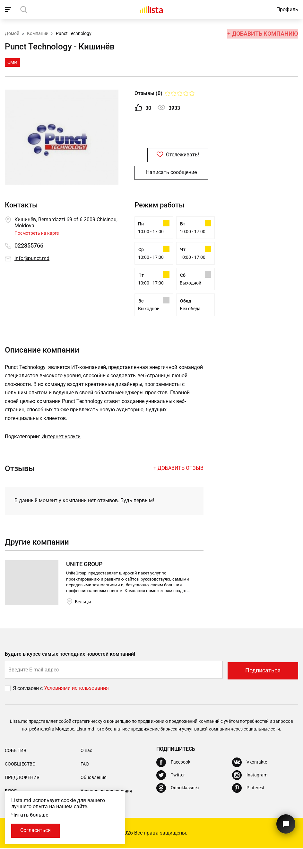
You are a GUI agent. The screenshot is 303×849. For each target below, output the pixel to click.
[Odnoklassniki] (177, 788)
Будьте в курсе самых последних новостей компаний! (70, 656)
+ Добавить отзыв (178, 470)
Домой (12, 33)
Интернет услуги (61, 438)
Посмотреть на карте (36, 233)
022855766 (28, 246)
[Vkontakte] (249, 763)
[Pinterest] (248, 788)
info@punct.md (31, 259)
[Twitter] (170, 776)
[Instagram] (249, 776)
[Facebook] (173, 763)
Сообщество (20, 764)
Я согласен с (28, 689)
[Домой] (151, 9)
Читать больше (29, 814)
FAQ (85, 764)
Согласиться (36, 830)
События (15, 751)
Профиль (287, 9)
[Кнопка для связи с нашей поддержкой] (285, 822)
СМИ (12, 62)
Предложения (22, 778)
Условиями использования (76, 689)
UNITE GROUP (84, 566)
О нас (86, 751)
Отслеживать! (171, 155)
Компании (37, 33)
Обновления (94, 778)
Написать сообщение (171, 173)
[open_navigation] (9, 9)
